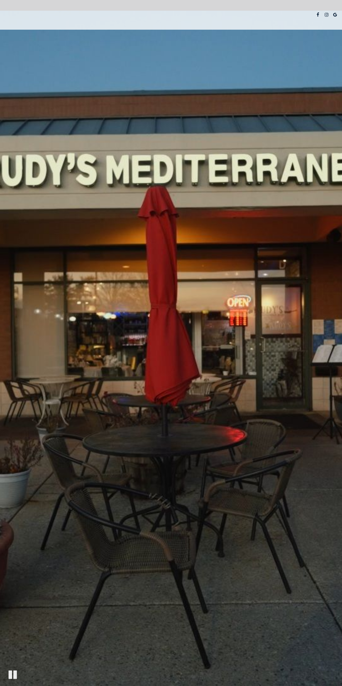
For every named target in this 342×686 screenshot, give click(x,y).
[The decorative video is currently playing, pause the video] (13, 675)
